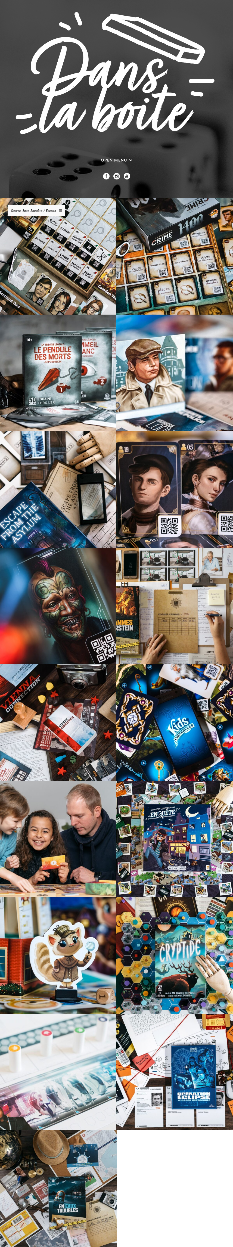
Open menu (114, 160)
